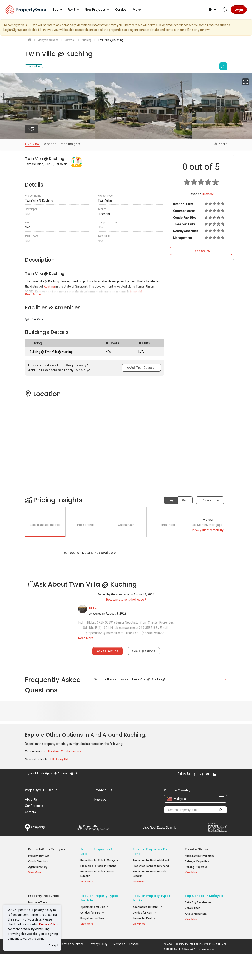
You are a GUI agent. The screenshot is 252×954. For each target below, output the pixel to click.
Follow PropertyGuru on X (220, 774)
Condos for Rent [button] (145, 913)
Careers (30, 812)
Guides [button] (121, 9)
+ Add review (201, 251)
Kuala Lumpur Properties (200, 855)
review (208, 194)
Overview (32, 144)
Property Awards (93, 827)
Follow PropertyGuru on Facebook (194, 774)
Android (61, 773)
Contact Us (103, 790)
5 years (205, 500)
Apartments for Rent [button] (147, 907)
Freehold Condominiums (65, 751)
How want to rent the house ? (126, 599)
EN (213, 9)
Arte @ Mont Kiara (196, 913)
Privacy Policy (48, 924)
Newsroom (101, 799)
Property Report (217, 827)
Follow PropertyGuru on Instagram (201, 774)
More (139, 9)
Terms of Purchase (125, 944)
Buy (171, 500)
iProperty (35, 827)
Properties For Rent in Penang (151, 865)
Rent (185, 500)
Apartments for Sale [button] (95, 907)
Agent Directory (37, 867)
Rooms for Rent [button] (144, 918)
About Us (31, 799)
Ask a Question (107, 651)
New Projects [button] (98, 9)
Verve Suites (192, 908)
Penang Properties (196, 867)
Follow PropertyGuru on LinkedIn (214, 774)
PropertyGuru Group (41, 790)
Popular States (196, 849)
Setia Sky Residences (198, 902)
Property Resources (44, 896)
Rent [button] (74, 9)
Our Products (34, 805)
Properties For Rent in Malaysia (151, 860)
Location (50, 144)
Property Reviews (38, 855)
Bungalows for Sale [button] (94, 918)
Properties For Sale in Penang (98, 865)
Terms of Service (72, 944)
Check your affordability (207, 530)
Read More (33, 294)
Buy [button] (58, 9)
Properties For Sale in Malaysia (99, 860)
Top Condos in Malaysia (204, 896)
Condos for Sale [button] (92, 913)
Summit (159, 827)
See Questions (143, 651)
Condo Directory (38, 861)
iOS (74, 773)
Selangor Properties (197, 861)
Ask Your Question (141, 367)
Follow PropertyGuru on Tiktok (225, 774)
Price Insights (70, 144)
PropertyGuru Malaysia (46, 849)
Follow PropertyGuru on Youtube (207, 774)
